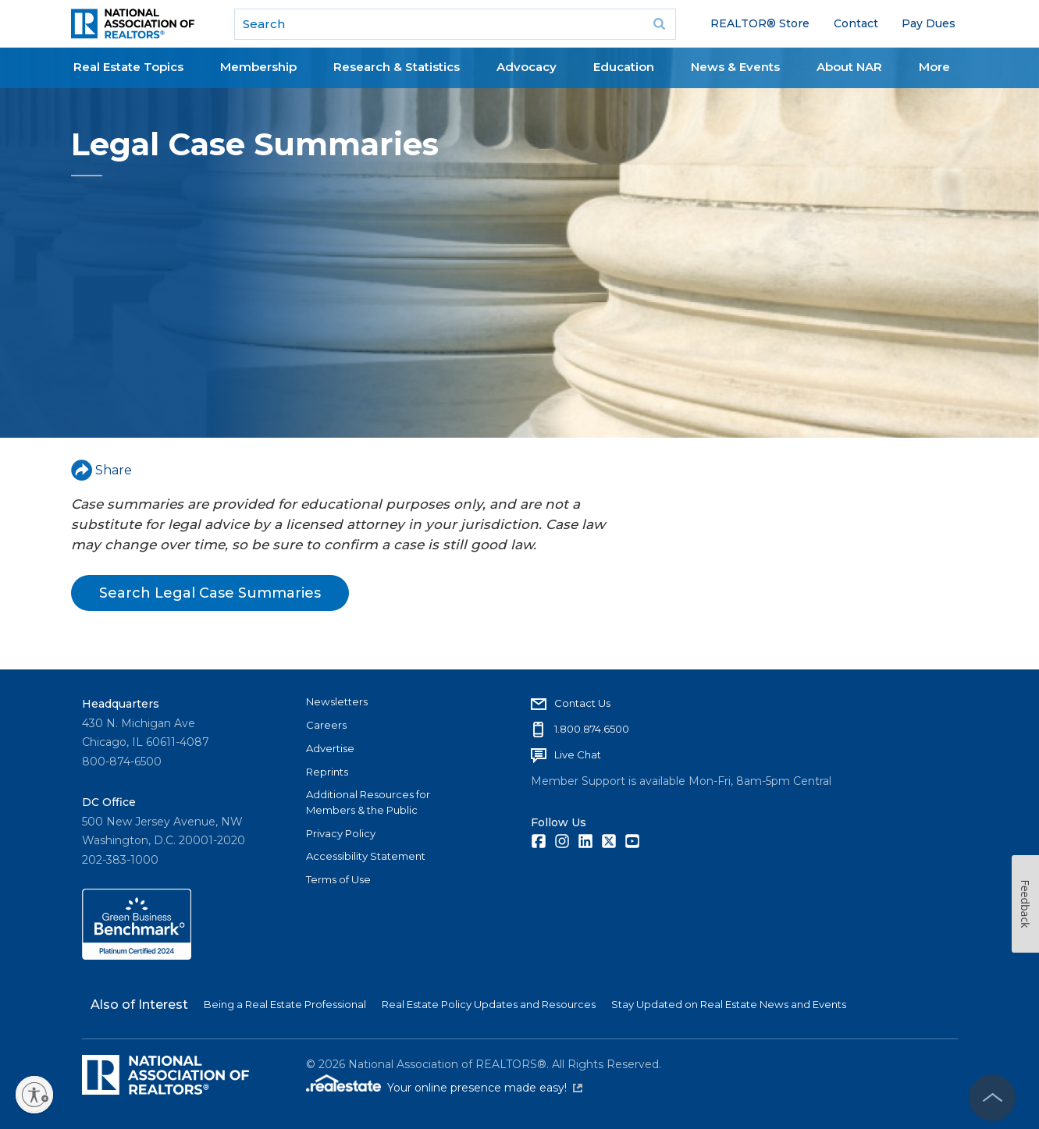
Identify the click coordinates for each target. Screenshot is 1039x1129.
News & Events (735, 66)
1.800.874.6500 (591, 728)
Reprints (327, 771)
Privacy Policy (340, 833)
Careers (326, 725)
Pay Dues (928, 23)
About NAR (849, 66)
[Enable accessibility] (34, 1094)
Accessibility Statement (365, 856)
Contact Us (582, 703)
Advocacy (526, 66)
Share (101, 470)
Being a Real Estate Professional (285, 1004)
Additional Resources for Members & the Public (368, 802)
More (934, 66)
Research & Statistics (396, 66)
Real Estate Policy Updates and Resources (489, 1004)
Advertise (330, 748)
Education (623, 66)
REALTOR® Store (759, 23)
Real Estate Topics (128, 66)
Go (658, 24)
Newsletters (337, 701)
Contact (856, 23)
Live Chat (577, 754)
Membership (258, 66)
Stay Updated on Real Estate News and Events (728, 1004)
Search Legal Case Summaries (210, 593)
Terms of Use (338, 879)
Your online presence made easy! (484, 1088)
